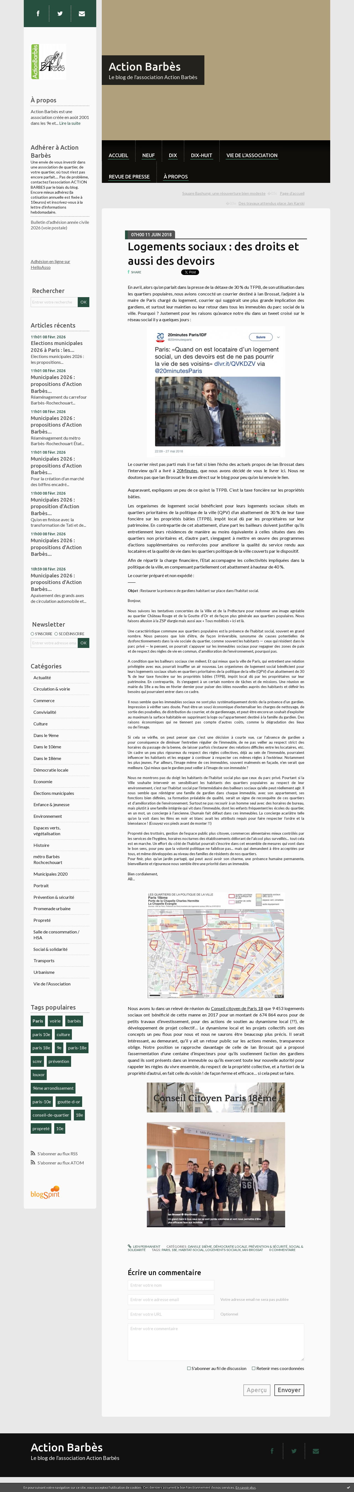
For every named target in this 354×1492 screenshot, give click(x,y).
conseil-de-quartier (51, 1114)
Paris (38, 1020)
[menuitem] (118, 151)
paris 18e (41, 1047)
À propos (176, 176)
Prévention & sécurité (53, 897)
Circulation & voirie (51, 688)
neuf (148, 155)
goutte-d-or (69, 1101)
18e (79, 1114)
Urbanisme (43, 972)
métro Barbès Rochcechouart (47, 859)
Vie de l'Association (52, 983)
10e (59, 1128)
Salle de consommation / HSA (56, 934)
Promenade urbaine (52, 908)
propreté (41, 1128)
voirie (55, 1020)
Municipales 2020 (50, 873)
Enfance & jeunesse (51, 804)
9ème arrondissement (53, 1088)
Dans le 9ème (46, 735)
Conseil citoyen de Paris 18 (237, 1008)
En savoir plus (246, 1487)
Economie (42, 781)
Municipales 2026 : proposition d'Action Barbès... (55, 506)
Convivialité (44, 712)
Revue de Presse (129, 176)
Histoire (41, 845)
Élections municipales (53, 793)
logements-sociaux (223, 1250)
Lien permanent (144, 1246)
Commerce (43, 700)
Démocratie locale (50, 769)
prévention (59, 1061)
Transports (43, 960)
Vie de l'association (252, 155)
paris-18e (77, 1047)
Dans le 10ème (47, 746)
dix (173, 155)
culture (63, 1034)
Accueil (118, 155)
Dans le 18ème (47, 758)
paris (166, 1250)
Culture (40, 723)
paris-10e (42, 1101)
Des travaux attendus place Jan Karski (271, 203)
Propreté (42, 920)
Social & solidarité (50, 949)
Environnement (47, 816)
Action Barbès (145, 66)
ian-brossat (252, 1250)
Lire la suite (69, 123)
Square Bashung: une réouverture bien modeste (224, 193)
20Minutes (187, 470)
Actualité (42, 677)
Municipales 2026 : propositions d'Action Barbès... (56, 384)
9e (59, 1047)
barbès (74, 1020)
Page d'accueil (292, 193)
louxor (39, 1074)
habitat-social (191, 1250)
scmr (37, 1061)
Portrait (41, 885)
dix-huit (201, 155)
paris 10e (41, 1034)
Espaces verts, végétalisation (46, 830)
